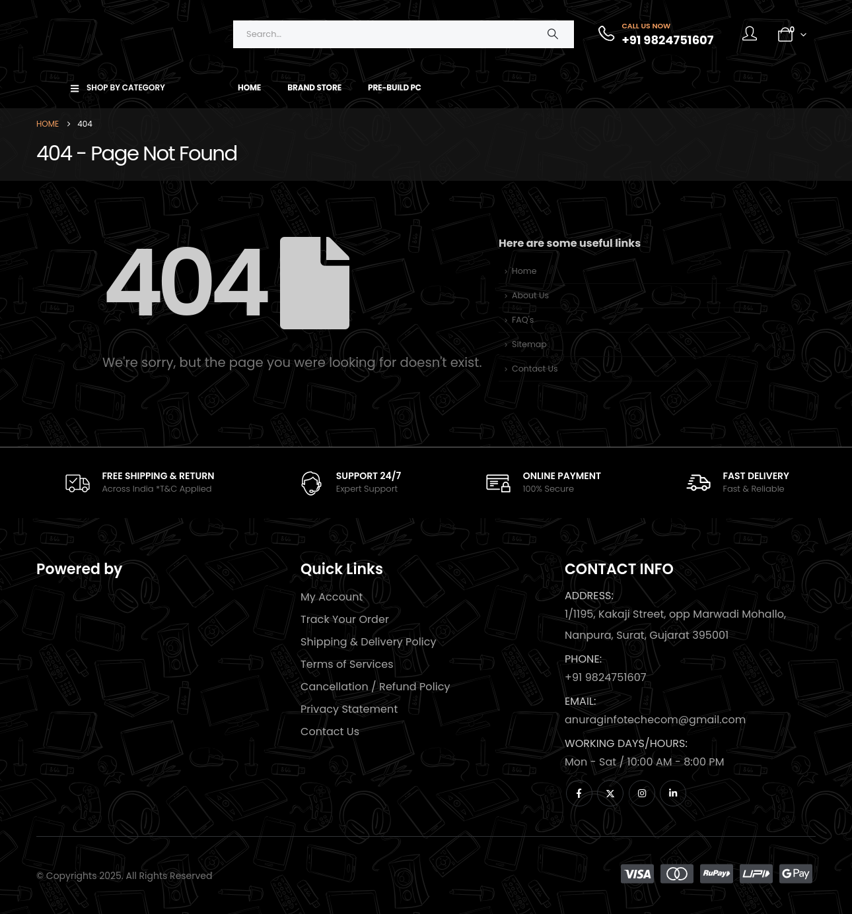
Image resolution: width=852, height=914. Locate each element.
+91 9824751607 (606, 677)
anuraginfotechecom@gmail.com (655, 719)
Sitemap (529, 344)
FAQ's (523, 319)
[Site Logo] (118, 34)
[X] (610, 793)
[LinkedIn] (673, 793)
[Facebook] (579, 793)
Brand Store (314, 87)
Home (249, 87)
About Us (530, 295)
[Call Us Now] (654, 34)
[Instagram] (642, 793)
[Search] (552, 34)
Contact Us (535, 368)
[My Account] (749, 34)
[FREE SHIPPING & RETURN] (139, 483)
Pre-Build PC (394, 87)
